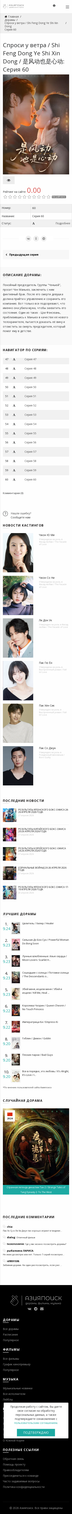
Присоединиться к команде (21, 1475)
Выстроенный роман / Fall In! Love (53, 670)
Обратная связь (13, 1459)
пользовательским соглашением (35, 1423)
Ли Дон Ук (45, 620)
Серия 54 (30, 424)
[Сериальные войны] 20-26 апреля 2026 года (42, 868)
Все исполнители (14, 1394)
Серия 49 (30, 378)
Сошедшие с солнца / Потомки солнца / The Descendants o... (45, 974)
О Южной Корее (13, 1440)
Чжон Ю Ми (47, 535)
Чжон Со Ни (47, 577)
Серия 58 (30, 461)
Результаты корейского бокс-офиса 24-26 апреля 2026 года (42, 849)
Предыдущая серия (22, 254)
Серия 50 (30, 387)
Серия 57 (30, 451)
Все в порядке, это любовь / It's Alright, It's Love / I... (45, 1072)
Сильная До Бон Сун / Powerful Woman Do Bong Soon (45, 941)
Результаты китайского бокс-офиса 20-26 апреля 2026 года (42, 830)
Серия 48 (30, 368)
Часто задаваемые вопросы (21, 1481)
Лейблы (8, 1399)
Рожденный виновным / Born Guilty (52, 756)
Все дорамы (11, 1329)
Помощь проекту (14, 1464)
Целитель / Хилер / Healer (38, 923)
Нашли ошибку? (21, 513)
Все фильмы (11, 1358)
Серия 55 (30, 433)
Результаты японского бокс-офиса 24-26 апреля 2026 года (43, 810)
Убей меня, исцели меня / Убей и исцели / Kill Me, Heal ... (42, 990)
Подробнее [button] (62, 223)
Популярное (11, 1340)
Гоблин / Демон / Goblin (36, 1038)
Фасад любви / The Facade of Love (53, 543)
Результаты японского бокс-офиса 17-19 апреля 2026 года (43, 888)
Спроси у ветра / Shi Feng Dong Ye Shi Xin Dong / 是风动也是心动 (33, 53)
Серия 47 (30, 359)
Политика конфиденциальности (24, 1487)
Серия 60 (30, 479)
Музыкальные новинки (17, 1388)
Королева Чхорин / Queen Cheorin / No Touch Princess (44, 1007)
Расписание (10, 1334)
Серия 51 (30, 396)
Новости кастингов (23, 525)
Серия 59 (30, 470)
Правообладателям (16, 1470)
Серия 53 (30, 414)
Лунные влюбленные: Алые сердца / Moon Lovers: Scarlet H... (44, 957)
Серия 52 (30, 405)
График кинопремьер (17, 1364)
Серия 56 (30, 442)
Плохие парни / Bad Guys (37, 1055)
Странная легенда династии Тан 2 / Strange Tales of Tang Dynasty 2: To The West (36, 1190)
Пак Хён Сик (47, 705)
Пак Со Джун (47, 748)
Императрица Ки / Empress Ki (40, 1022)
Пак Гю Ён (45, 663)
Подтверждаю (36, 1432)
